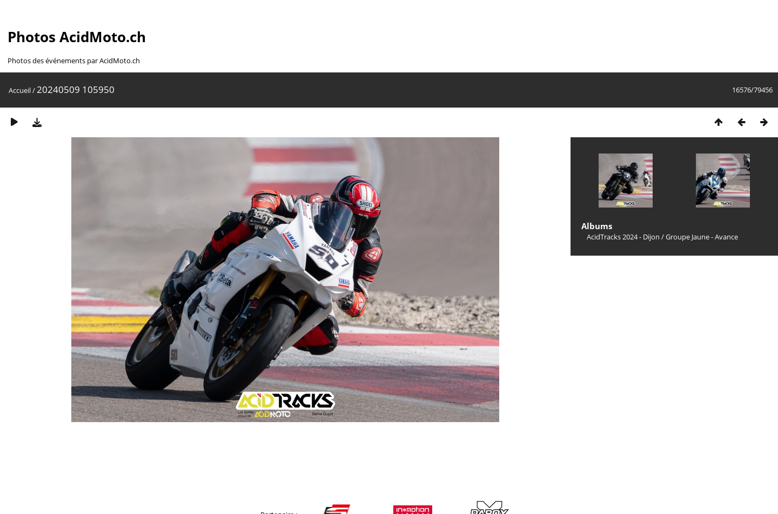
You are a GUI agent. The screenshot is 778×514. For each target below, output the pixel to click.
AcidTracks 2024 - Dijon (623, 237)
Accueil (20, 90)
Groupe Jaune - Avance (702, 237)
